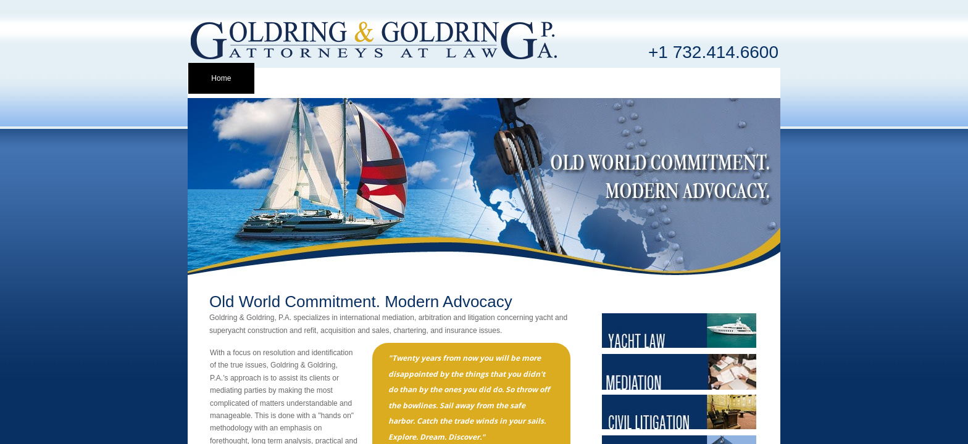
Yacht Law (484, 78)
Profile (287, 78)
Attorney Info (353, 78)
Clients (418, 78)
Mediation (551, 78)
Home (221, 78)
